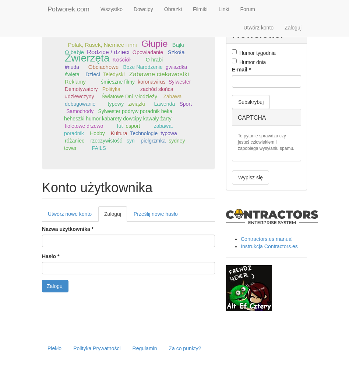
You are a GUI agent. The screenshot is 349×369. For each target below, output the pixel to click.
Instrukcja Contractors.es (269, 246)
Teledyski (114, 74)
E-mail (241, 70)
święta (72, 74)
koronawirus (151, 82)
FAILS (99, 148)
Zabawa (172, 96)
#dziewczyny (79, 96)
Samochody (80, 111)
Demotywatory (81, 89)
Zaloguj (293, 28)
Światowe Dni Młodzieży (129, 96)
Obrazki (173, 9)
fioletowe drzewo (84, 126)
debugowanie (80, 104)
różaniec (74, 141)
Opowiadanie (148, 52)
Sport (185, 104)
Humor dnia (249, 62)
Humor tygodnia (254, 52)
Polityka (111, 89)
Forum (247, 9)
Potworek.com (68, 9)
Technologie (144, 133)
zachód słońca (156, 89)
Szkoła (176, 52)
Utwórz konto (258, 28)
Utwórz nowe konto (70, 214)
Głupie (154, 44)
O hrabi (154, 60)
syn (131, 141)
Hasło (50, 256)
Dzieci (92, 74)
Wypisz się (250, 177)
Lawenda (164, 104)
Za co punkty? (185, 348)
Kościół (122, 59)
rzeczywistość (106, 141)
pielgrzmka (153, 141)
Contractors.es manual (267, 239)
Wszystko (112, 9)
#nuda (72, 67)
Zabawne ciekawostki (159, 74)
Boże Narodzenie (143, 67)
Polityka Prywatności (96, 348)
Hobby (97, 133)
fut (120, 126)
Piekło (54, 348)
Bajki (178, 45)
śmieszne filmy (118, 82)
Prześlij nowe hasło (156, 214)
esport (133, 126)
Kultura (119, 133)
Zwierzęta (87, 58)
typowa (169, 133)
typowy (116, 104)
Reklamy (75, 82)
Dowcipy (143, 9)
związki (136, 104)
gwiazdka (176, 67)
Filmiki (200, 9)
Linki (224, 9)
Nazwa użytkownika (68, 229)
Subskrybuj (251, 102)
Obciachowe (103, 67)
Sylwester (180, 82)
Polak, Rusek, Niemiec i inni (102, 45)
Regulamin (145, 348)
